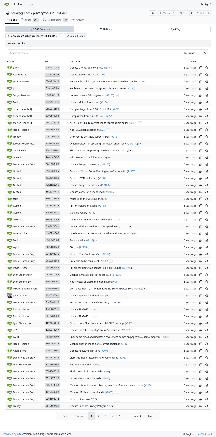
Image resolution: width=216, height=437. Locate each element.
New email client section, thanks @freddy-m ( (95, 226)
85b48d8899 (52, 371)
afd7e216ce (52, 219)
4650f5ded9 (52, 129)
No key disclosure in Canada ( (86, 378)
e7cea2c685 (52, 67)
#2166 (110, 191)
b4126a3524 (52, 205)
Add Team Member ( (81, 364)
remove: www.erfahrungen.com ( (88, 95)
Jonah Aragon (20, 295)
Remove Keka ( (78, 240)
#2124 (83, 247)
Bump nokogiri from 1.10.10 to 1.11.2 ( (91, 109)
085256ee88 (52, 268)
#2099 (137, 288)
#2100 (112, 281)
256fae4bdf (52, 281)
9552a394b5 (52, 143)
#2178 (102, 178)
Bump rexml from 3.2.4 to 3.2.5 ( (87, 116)
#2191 (133, 122)
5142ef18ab (52, 226)
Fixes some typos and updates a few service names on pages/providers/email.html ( (116, 336)
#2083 (129, 323)
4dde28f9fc (52, 309)
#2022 (92, 399)
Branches (108, 29)
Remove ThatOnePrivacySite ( (86, 254)
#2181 (114, 136)
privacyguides (21, 13)
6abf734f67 (52, 350)
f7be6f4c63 (52, 385)
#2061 (105, 371)
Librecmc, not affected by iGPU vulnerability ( (94, 357)
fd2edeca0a (52, 337)
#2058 (148, 385)
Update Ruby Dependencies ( (86, 185)
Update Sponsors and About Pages (89, 295)
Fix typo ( (75, 247)
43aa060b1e (52, 178)
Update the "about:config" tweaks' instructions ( (96, 330)
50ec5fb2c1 (52, 254)
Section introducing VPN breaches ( (89, 302)
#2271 (95, 74)
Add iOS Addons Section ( (84, 129)
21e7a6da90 (52, 302)
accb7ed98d (52, 136)
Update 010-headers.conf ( (84, 67)
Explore (18, 4)
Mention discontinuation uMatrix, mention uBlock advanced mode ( (107, 385)
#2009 (108, 392)
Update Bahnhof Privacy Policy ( (87, 406)
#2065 (95, 364)
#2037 (108, 406)
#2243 (116, 109)
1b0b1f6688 (52, 199)
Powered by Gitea (13, 433)
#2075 (101, 129)
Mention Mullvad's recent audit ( (87, 392)
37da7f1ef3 (52, 81)
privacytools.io (44, 13)
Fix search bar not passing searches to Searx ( (95, 150)
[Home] (6, 4)
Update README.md (81, 309)
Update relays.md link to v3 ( (85, 350)
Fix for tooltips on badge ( (84, 205)
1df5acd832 (52, 392)
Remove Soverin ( (79, 399)
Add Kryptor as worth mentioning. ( (89, 281)
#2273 (130, 88)
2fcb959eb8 (52, 164)
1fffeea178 (52, 323)
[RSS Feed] (152, 12)
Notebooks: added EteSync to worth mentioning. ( (97, 233)
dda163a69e (52, 74)
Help (30, 4)
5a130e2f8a (52, 109)
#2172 (102, 198)
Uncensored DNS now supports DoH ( (90, 136)
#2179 (133, 143)
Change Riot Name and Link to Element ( (92, 219)
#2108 (103, 261)
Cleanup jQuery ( (79, 212)
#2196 (104, 102)
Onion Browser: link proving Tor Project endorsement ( (100, 143)
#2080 (166, 336)
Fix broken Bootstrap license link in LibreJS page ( (97, 267)
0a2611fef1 (52, 102)
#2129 (89, 240)
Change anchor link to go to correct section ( (94, 343)
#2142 (123, 226)
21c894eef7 (52, 212)
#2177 (131, 171)
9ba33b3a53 (52, 261)
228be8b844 (52, 399)
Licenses (201, 433)
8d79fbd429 (52, 406)
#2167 (101, 205)
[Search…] (205, 52)
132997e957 (52, 330)
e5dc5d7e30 (52, 240)
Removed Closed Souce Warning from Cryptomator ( (99, 171)
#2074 (122, 343)
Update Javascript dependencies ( (88, 191)
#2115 (128, 233)
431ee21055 (52, 185)
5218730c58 (52, 316)
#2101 (119, 274)
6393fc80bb (52, 116)
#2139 (91, 212)
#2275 (109, 116)
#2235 (142, 81)
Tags (176, 29)
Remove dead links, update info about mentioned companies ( (104, 81)
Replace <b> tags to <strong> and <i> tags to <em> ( (98, 88)
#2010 (112, 302)
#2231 (102, 67)
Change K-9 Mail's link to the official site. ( (93, 274)
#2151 (118, 219)
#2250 (109, 95)
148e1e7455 (52, 157)
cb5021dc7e (52, 123)
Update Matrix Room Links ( (85, 102)
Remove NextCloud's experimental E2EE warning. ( (98, 323)
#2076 (104, 350)
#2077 (126, 330)
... (110, 67)
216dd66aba (52, 88)
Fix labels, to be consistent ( (85, 261)
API (210, 433)
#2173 (105, 164)
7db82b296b (52, 288)
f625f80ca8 (52, 247)
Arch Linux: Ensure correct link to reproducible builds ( (100, 122)
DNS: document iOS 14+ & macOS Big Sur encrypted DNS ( (102, 288)
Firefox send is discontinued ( (86, 371)
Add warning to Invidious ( (84, 157)
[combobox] (192, 52)
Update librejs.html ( (81, 74)
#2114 (105, 254)
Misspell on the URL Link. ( (84, 198)
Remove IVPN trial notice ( (84, 178)
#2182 (102, 157)
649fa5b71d (52, 344)
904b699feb (52, 150)
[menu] (188, 434)
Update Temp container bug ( (86, 164)
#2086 (123, 150)
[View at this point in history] (206, 67)
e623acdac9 (52, 364)
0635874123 (52, 357)
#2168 (105, 185)
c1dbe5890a (52, 171)
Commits (40, 29)
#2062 (105, 378)
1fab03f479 (52, 192)
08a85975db (52, 295)
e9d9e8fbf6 (52, 95)
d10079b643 (52, 233)
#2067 (122, 357)
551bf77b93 (52, 378)
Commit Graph (75, 35)
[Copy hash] (200, 67)
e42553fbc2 (52, 274)
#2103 (127, 267)
